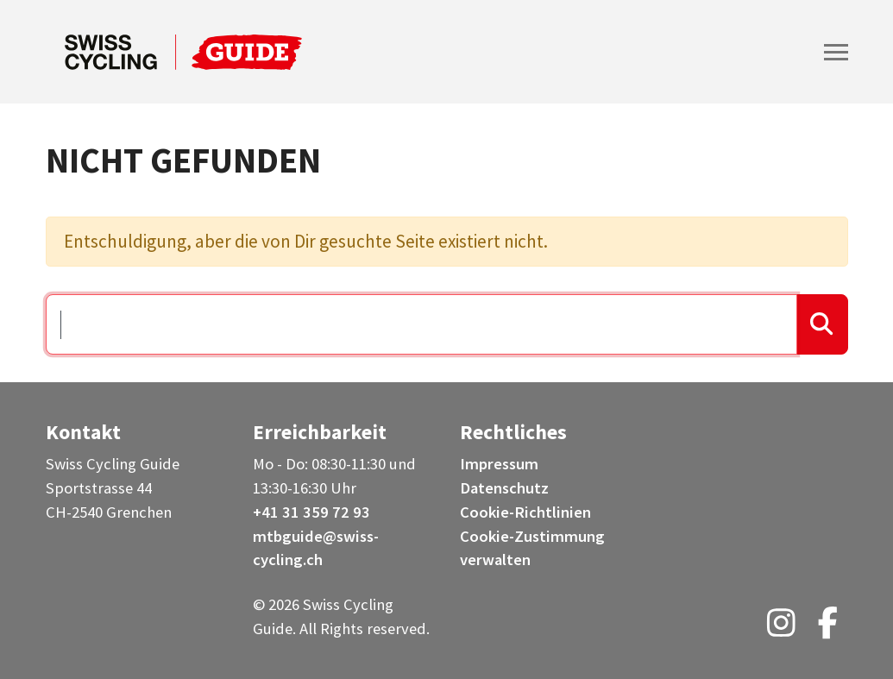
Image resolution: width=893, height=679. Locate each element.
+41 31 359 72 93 (311, 512)
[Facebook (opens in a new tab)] (828, 628)
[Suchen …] (422, 324)
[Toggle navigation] (836, 52)
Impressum (499, 464)
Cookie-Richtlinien (525, 512)
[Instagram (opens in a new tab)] (781, 628)
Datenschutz (504, 488)
